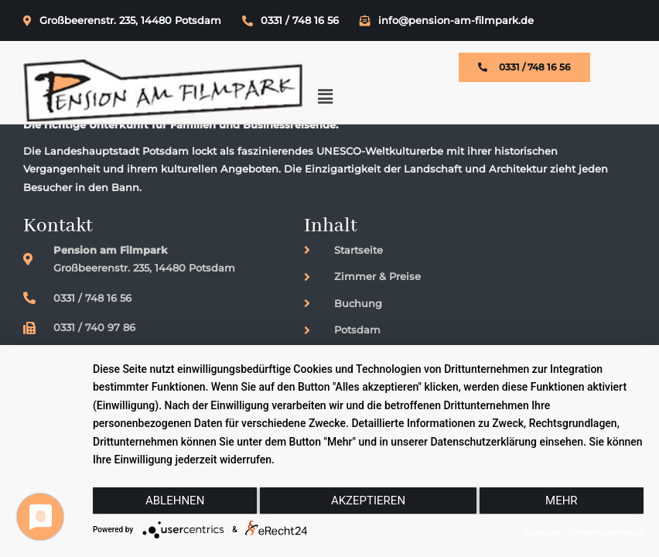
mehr (562, 500)
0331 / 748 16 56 (290, 20)
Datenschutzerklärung (606, 532)
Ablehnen (174, 500)
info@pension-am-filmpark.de (447, 20)
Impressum (542, 532)
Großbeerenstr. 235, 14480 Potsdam (122, 20)
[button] (616, 78)
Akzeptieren (368, 500)
